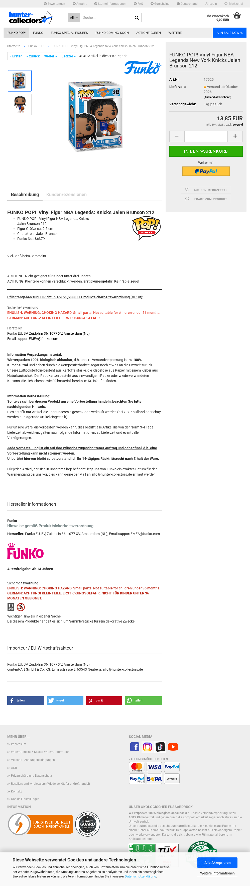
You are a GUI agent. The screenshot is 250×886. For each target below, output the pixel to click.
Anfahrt (80, 4)
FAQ (138, 4)
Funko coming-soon (112, 33)
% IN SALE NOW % (229, 33)
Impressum (18, 744)
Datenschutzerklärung (140, 876)
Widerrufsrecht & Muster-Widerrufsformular (40, 752)
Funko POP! (17, 33)
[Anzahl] (206, 136)
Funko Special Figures (69, 33)
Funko (38, 33)
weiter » (50, 56)
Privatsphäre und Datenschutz (31, 775)
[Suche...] (74, 17)
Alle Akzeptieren (217, 863)
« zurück (33, 56)
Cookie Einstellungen (25, 799)
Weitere (175, 33)
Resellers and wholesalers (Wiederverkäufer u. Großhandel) (50, 783)
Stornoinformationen (110, 4)
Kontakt (16, 791)
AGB (14, 768)
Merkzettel (233, 4)
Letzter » (69, 56)
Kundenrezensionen (66, 194)
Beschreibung (25, 194)
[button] (187, 4)
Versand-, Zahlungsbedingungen (33, 760)
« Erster (16, 56)
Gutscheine (160, 4)
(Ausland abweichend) (217, 97)
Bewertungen (54, 4)
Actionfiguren (148, 33)
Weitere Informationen (217, 873)
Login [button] (211, 4)
